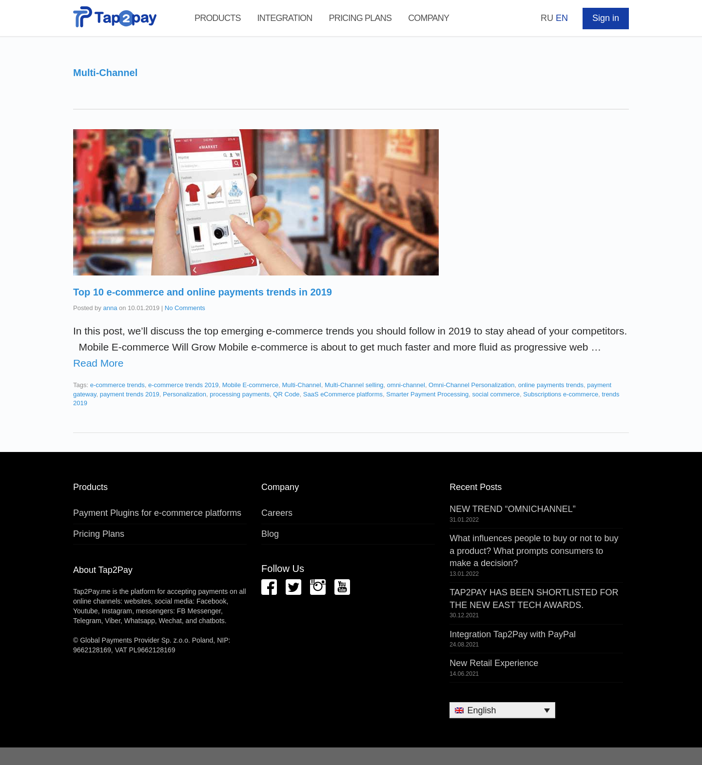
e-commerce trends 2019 (183, 385)
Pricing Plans (360, 18)
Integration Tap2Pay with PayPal (512, 634)
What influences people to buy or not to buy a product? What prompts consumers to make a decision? (533, 550)
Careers (276, 513)
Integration (284, 18)
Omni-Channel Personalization (471, 385)
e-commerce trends (117, 385)
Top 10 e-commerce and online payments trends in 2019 (202, 292)
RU (547, 18)
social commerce (496, 394)
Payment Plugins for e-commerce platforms (157, 513)
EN (562, 18)
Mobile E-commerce (250, 385)
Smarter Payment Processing (427, 394)
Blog (270, 534)
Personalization (184, 394)
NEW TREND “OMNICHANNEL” (512, 509)
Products (218, 18)
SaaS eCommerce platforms (343, 394)
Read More (98, 363)
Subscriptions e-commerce (560, 394)
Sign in (605, 18)
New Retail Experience (493, 663)
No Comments (185, 308)
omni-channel (406, 385)
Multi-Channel (301, 385)
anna (110, 308)
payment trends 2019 (129, 394)
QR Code (286, 394)
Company (428, 18)
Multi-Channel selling (354, 385)
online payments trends (551, 385)
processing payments (240, 394)
